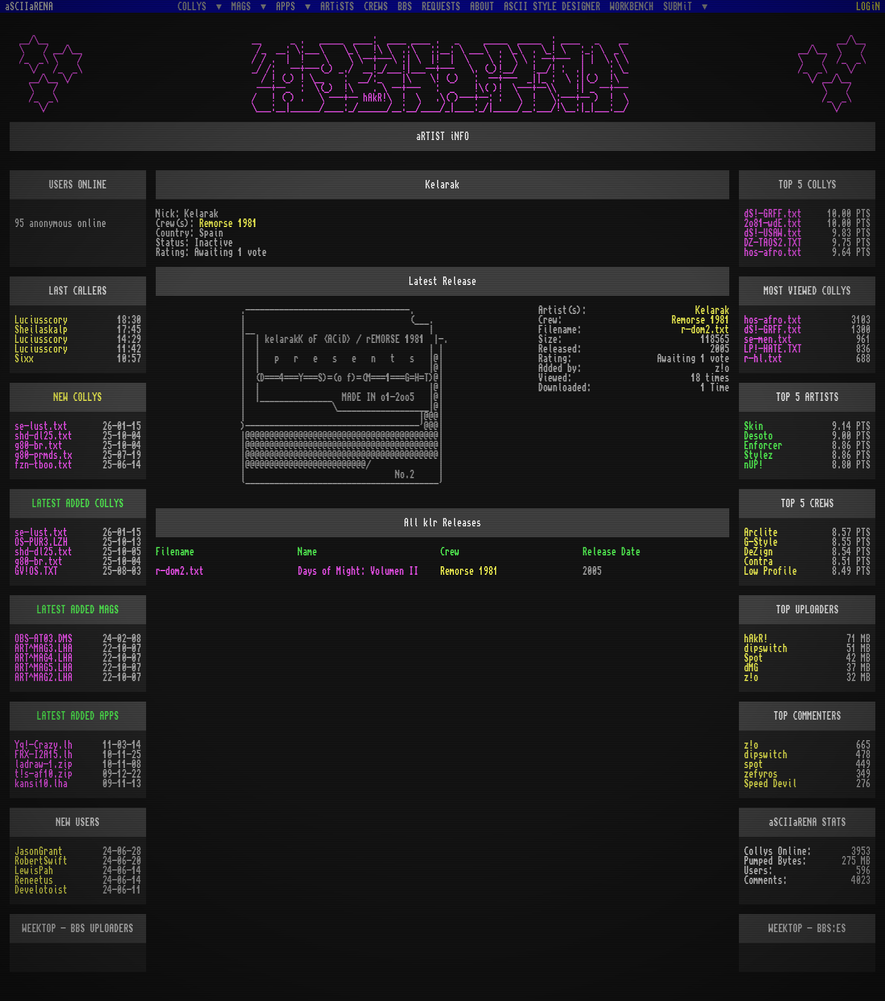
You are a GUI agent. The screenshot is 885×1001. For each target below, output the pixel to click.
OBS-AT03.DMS (43, 639)
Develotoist (41, 890)
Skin (753, 426)
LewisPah (33, 870)
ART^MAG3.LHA (43, 648)
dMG (751, 668)
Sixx (24, 358)
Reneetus (33, 880)
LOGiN (868, 6)
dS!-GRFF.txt (773, 214)
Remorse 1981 (228, 223)
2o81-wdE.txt (773, 223)
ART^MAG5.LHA (43, 668)
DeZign (758, 552)
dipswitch (765, 648)
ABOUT (482, 6)
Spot (753, 658)
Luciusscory (41, 320)
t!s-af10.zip (43, 774)
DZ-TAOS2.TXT (773, 243)
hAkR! (756, 639)
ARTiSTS (337, 6)
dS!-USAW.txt (773, 233)
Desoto (758, 436)
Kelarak (712, 310)
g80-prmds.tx (43, 455)
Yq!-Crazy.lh (43, 745)
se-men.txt (768, 339)
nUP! (753, 465)
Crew (449, 552)
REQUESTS (441, 6)
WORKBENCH (632, 6)
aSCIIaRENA (29, 6)
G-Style (761, 542)
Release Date (612, 552)
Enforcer (763, 445)
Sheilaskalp (41, 329)
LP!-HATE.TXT (773, 349)
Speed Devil (770, 783)
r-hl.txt (763, 358)
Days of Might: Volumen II (358, 571)
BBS (405, 6)
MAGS (243, 6)
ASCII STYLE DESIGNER (552, 6)
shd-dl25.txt (43, 436)
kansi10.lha (41, 783)
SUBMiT (680, 6)
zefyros (761, 774)
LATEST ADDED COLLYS (78, 503)
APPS (288, 6)
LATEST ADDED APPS (78, 716)
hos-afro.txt (773, 252)
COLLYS (194, 6)
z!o (751, 677)
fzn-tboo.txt (43, 465)
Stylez (758, 455)
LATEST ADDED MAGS (78, 610)
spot (753, 764)
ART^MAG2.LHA (43, 677)
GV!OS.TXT (36, 571)
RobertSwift (41, 861)
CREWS (376, 6)
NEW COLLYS (78, 397)
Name (307, 552)
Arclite (761, 532)
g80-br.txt (38, 445)
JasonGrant (38, 851)
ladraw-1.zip (43, 764)
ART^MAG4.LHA (43, 658)
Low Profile (770, 571)
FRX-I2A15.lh (43, 755)
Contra (758, 561)
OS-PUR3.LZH (41, 542)
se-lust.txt (41, 426)
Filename (175, 552)
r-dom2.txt (705, 329)
